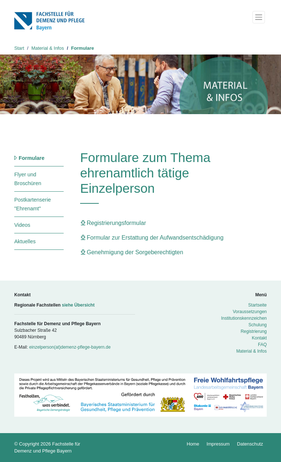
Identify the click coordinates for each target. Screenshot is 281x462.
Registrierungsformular (116, 222)
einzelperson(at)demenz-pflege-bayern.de (70, 347)
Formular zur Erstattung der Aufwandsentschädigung (155, 237)
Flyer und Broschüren (27, 179)
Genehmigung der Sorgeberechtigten (135, 252)
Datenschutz (250, 444)
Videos (22, 225)
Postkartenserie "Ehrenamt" (32, 204)
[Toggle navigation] (258, 17)
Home (193, 444)
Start (19, 48)
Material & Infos (47, 48)
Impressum (217, 444)
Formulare (82, 48)
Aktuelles (24, 241)
